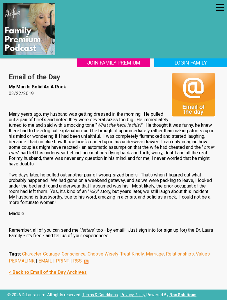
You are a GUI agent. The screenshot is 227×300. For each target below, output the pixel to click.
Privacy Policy (133, 294)
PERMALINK (22, 261)
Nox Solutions (182, 294)
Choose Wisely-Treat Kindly (116, 254)
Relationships (180, 254)
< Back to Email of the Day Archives (48, 272)
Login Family (191, 63)
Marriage (155, 254)
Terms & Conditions (100, 294)
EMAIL (45, 261)
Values (203, 254)
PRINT (62, 261)
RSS (77, 261)
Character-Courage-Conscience (54, 254)
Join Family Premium (113, 63)
